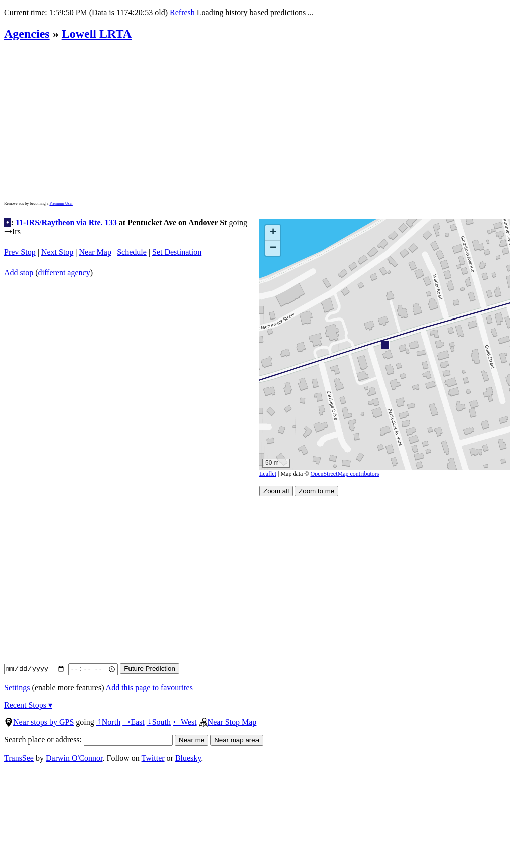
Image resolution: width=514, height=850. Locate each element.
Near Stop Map (228, 722)
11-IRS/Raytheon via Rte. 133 (66, 222)
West (185, 722)
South (159, 722)
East (133, 722)
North (108, 722)
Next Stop (57, 252)
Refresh (182, 12)
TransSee (19, 758)
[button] (385, 344)
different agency (64, 272)
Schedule (132, 252)
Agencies (27, 33)
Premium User (60, 203)
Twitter (153, 758)
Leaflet (267, 473)
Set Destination (176, 252)
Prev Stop (20, 252)
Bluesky (188, 758)
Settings (17, 687)
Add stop (18, 272)
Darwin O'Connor (74, 758)
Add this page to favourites (149, 687)
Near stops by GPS (39, 722)
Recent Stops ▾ (28, 705)
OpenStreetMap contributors (345, 473)
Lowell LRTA (97, 33)
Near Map (95, 252)
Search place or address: (88, 739)
